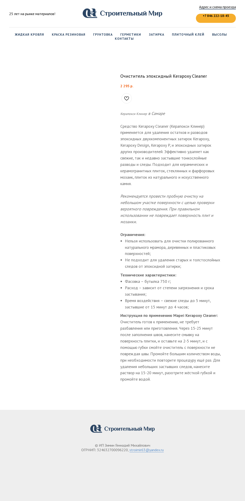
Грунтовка (103, 34)
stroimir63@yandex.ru (146, 450)
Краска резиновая (68, 34)
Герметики (130, 34)
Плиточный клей (188, 34)
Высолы (219, 34)
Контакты (124, 39)
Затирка (156, 34)
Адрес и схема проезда (217, 7)
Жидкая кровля (29, 34)
